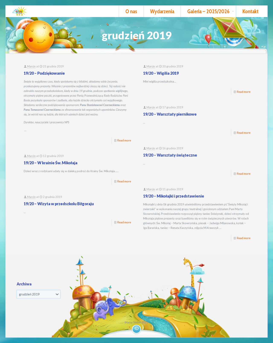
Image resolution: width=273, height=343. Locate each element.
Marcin (31, 66)
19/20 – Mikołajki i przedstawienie (173, 196)
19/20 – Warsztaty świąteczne (170, 155)
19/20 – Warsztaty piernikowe (170, 114)
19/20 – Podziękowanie (44, 73)
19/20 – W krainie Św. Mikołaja (50, 162)
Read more (124, 140)
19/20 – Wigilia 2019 (161, 73)
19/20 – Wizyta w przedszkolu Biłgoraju (59, 203)
